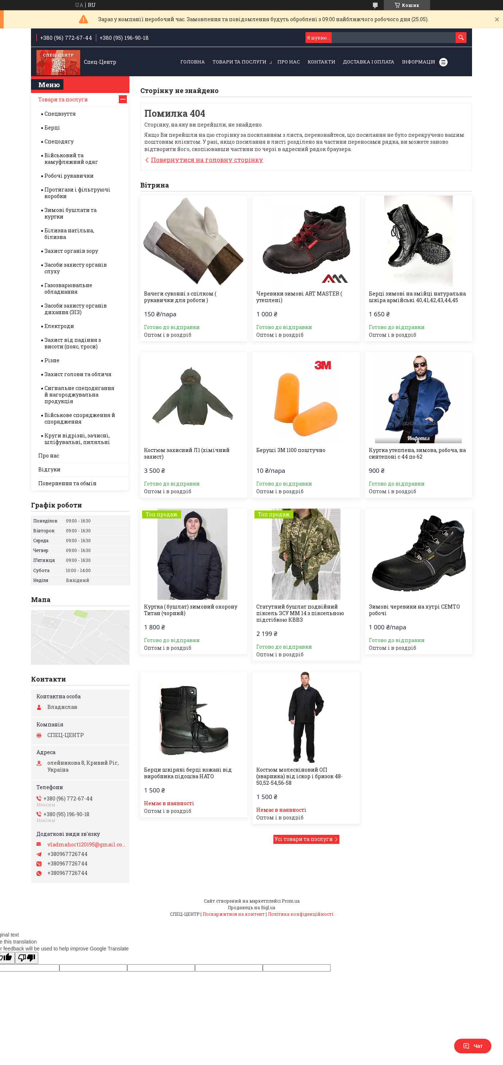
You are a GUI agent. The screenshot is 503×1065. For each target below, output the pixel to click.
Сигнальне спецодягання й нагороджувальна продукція (79, 395)
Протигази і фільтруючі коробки (77, 193)
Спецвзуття (60, 113)
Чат (473, 1046)
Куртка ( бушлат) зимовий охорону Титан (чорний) (190, 610)
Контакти (321, 61)
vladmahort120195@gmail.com (86, 844)
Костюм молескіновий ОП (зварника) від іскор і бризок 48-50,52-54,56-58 (299, 776)
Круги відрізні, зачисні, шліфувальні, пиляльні (77, 438)
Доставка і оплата (368, 61)
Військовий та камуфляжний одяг (71, 158)
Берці (52, 127)
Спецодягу (59, 141)
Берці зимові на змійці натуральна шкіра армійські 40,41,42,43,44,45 (417, 297)
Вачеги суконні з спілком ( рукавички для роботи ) (180, 297)
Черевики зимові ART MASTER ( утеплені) (299, 297)
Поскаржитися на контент (234, 914)
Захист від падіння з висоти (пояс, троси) (72, 343)
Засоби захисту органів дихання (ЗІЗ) (75, 309)
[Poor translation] (26, 958)
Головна (192, 61)
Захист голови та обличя (78, 374)
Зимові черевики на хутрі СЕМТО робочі (414, 610)
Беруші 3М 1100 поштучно (290, 450)
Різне (51, 360)
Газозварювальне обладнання (68, 288)
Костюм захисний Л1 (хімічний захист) (187, 453)
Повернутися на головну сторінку (207, 159)
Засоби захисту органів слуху (75, 268)
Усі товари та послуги (303, 839)
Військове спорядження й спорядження (79, 418)
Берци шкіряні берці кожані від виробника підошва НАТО (188, 773)
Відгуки (49, 469)
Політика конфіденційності (300, 914)
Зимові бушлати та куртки (70, 213)
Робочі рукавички (69, 175)
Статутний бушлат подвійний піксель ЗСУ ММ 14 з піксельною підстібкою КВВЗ (300, 613)
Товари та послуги (239, 61)
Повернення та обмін (67, 483)
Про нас (288, 61)
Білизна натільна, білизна (69, 233)
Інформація (418, 61)
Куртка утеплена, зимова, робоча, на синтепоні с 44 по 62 (417, 453)
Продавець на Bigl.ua (251, 907)
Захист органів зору (71, 250)
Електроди (59, 326)
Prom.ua (291, 901)
